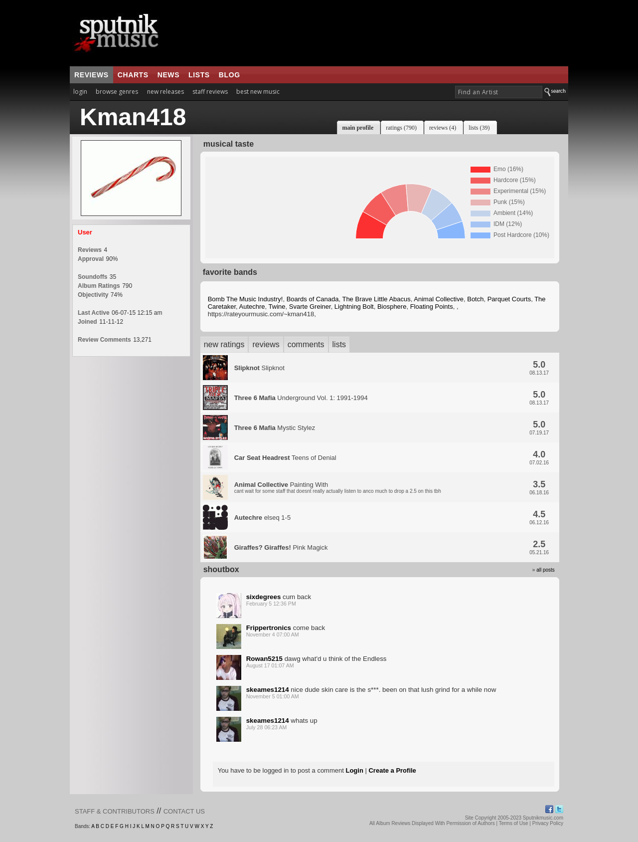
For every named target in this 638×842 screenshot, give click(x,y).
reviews (91, 75)
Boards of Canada (313, 299)
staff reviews (210, 91)
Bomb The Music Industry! (245, 299)
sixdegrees (263, 597)
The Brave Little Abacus (376, 299)
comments (306, 344)
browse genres (117, 91)
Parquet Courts (509, 299)
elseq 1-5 (262, 517)
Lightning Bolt (354, 306)
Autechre (252, 306)
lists (199, 75)
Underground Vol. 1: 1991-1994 (301, 398)
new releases (165, 91)
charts (133, 75)
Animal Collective (439, 299)
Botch (475, 299)
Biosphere (392, 306)
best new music (258, 91)
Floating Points (431, 306)
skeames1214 (267, 689)
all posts (545, 570)
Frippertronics (268, 628)
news (168, 75)
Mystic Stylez (275, 427)
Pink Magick (281, 547)
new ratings (224, 344)
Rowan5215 (264, 658)
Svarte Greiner (310, 306)
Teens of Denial (285, 457)
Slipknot (259, 368)
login (80, 91)
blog (229, 75)
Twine (277, 306)
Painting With (337, 487)
